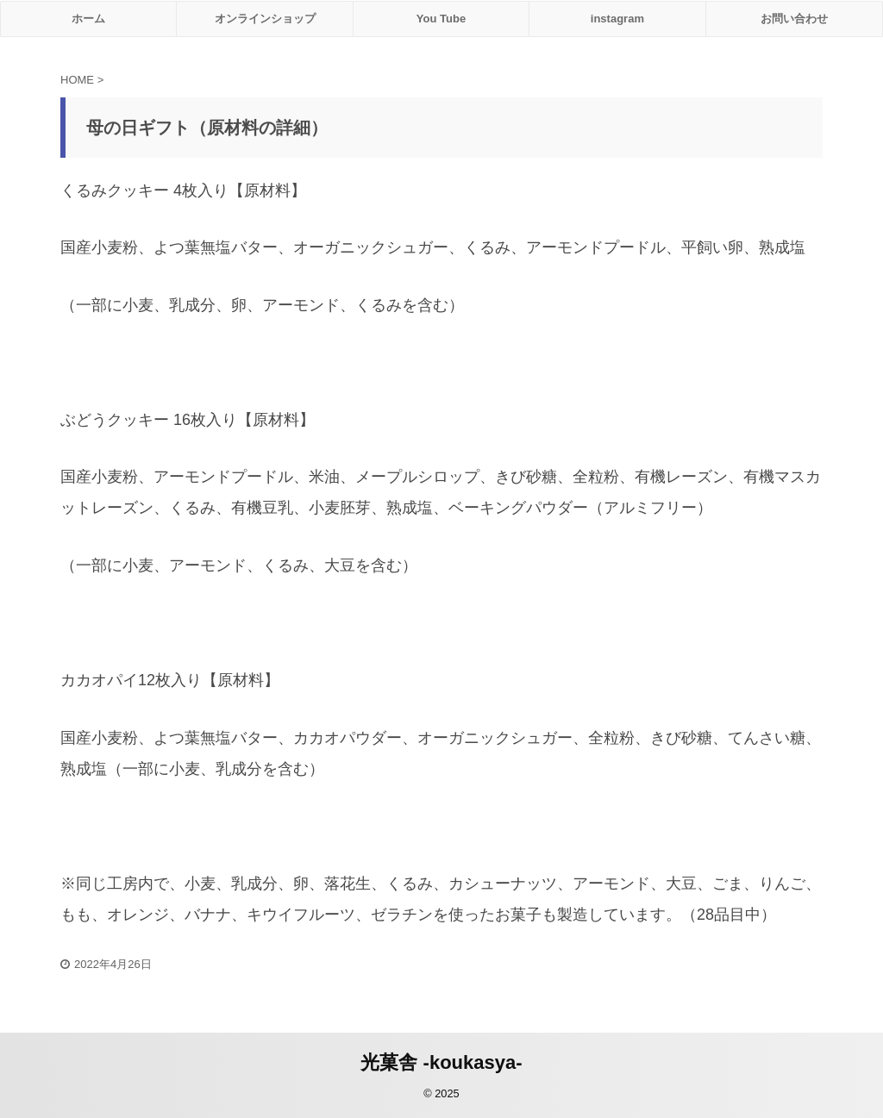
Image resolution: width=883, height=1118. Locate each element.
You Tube (441, 18)
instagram (617, 18)
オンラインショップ (265, 18)
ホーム (88, 18)
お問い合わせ (794, 18)
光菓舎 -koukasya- (441, 1062)
